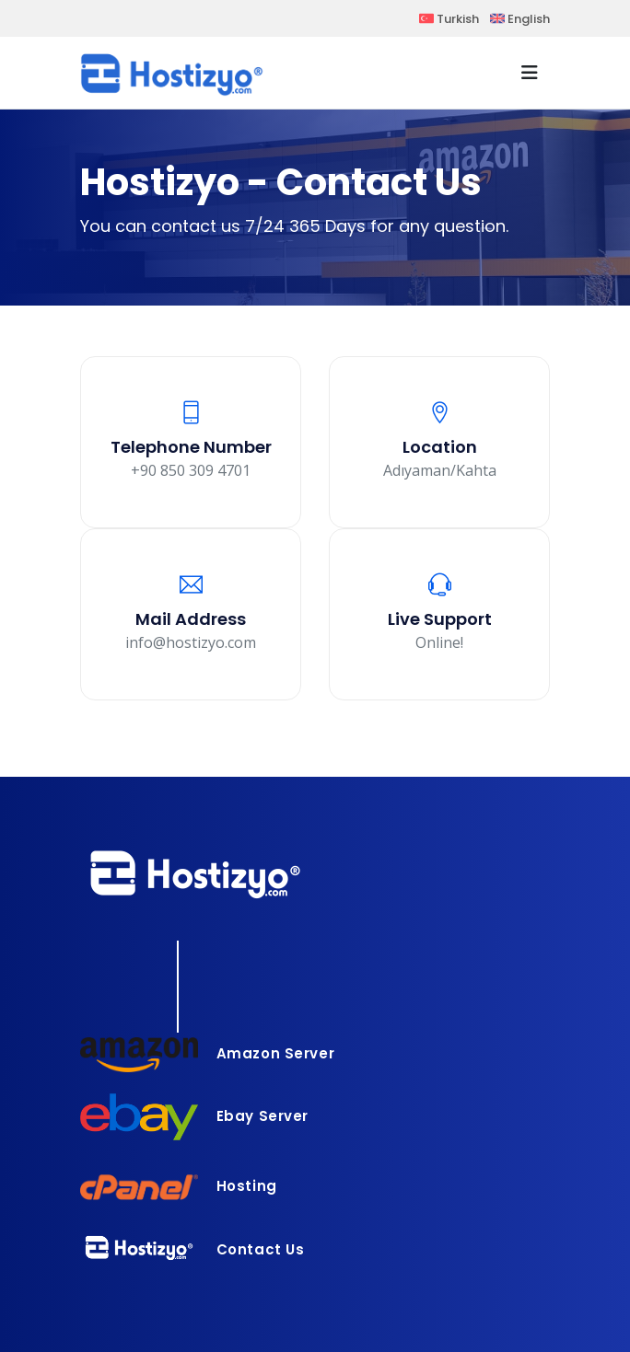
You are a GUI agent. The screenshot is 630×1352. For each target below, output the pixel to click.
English (520, 18)
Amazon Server (207, 1053)
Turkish (449, 18)
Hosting (178, 1186)
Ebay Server (194, 1116)
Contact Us (192, 1249)
